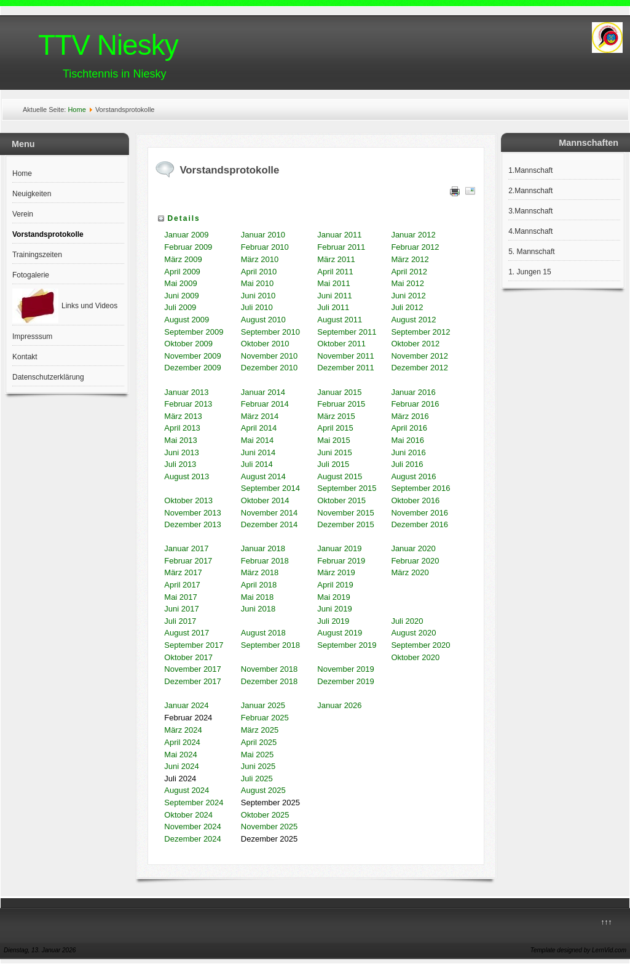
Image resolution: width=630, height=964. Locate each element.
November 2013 (192, 512)
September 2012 (420, 332)
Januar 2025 (263, 705)
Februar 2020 (415, 560)
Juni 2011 (334, 295)
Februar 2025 (265, 717)
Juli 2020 (407, 621)
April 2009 (182, 271)
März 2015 (336, 416)
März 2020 (409, 572)
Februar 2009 (188, 247)
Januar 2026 (339, 705)
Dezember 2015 (345, 524)
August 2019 (339, 632)
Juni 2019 (334, 608)
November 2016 (419, 512)
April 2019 (335, 584)
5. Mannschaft (531, 251)
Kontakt (24, 357)
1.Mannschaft (530, 170)
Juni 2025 (258, 766)
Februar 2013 (188, 403)
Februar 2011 (341, 247)
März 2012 (409, 259)
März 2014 (259, 416)
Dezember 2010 (269, 367)
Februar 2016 (415, 403)
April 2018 (259, 584)
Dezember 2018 (269, 681)
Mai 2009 (180, 283)
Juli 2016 (407, 464)
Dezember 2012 (419, 367)
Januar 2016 (413, 392)
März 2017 (183, 572)
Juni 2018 (258, 608)
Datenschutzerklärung (48, 377)
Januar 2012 (413, 234)
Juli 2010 (257, 307)
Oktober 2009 (188, 343)
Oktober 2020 (415, 657)
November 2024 (192, 826)
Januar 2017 (186, 548)
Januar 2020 (413, 548)
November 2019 (345, 669)
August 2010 (263, 319)
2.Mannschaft (530, 190)
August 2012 (413, 319)
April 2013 (182, 427)
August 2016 (414, 476)
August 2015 (339, 476)
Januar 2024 (186, 705)
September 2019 (346, 645)
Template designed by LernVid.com (578, 950)
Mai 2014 (257, 440)
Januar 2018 (263, 548)
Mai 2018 (257, 597)
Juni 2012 (408, 295)
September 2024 (193, 802)
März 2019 (336, 572)
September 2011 (346, 332)
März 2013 (183, 416)
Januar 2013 (186, 392)
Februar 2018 (265, 560)
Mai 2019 (333, 597)
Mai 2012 (407, 283)
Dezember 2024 (192, 838)
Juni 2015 (334, 452)
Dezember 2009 (192, 367)
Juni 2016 (408, 452)
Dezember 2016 (419, 524)
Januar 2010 (263, 234)
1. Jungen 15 (529, 272)
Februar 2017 (188, 560)
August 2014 (263, 476)
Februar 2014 (265, 403)
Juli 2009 (180, 307)
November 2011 (345, 356)
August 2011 (339, 319)
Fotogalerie (30, 275)
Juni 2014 (258, 452)
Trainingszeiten (37, 254)
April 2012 (409, 271)
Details (183, 218)
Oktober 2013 (188, 500)
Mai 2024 (180, 754)
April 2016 (409, 427)
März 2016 (409, 416)
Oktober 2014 (265, 500)
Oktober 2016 (415, 500)
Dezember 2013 (192, 524)
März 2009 (183, 259)
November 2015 (345, 512)
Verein (22, 214)
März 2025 (259, 730)
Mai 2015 (334, 440)
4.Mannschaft (530, 231)
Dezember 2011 (345, 367)
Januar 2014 (263, 392)
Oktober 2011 (341, 343)
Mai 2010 (257, 283)
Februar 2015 (341, 403)
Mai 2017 (180, 597)
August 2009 (186, 319)
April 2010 (259, 271)
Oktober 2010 (265, 343)
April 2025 (259, 742)
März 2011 (336, 259)
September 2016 (420, 488)
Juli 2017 (180, 621)
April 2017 (182, 584)
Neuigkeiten (31, 193)
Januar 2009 (186, 234)
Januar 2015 (339, 392)
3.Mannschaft (530, 211)
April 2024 (182, 742)
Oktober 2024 (188, 814)
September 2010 (270, 332)
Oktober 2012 (415, 343)
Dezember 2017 (192, 681)
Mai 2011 (333, 283)
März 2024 (183, 730)
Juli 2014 (257, 464)
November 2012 (419, 356)
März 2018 (259, 572)
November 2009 (192, 356)
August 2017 (186, 632)
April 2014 (259, 427)
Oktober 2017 (188, 657)
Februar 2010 (265, 247)
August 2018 (263, 632)
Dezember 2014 (269, 524)
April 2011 (335, 271)
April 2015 (335, 427)
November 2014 (269, 512)
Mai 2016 (407, 440)
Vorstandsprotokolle (48, 234)
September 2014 (270, 488)
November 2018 (269, 669)
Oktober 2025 (265, 814)
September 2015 (346, 488)
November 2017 (192, 669)
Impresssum (32, 336)
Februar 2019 (341, 560)
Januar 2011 (339, 234)
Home (76, 109)
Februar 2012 (415, 247)
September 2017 (193, 645)
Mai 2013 (180, 440)
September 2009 (193, 332)
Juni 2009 (181, 295)
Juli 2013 (180, 464)
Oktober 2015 (341, 500)
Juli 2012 (407, 307)
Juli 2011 (333, 307)
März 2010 (259, 259)
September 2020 (420, 645)
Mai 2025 (257, 754)
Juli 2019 (333, 621)
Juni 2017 (181, 608)
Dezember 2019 (345, 681)
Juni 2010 (258, 295)
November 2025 (269, 826)
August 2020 (413, 632)
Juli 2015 (334, 464)
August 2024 (186, 790)
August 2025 (263, 790)
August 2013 (186, 476)
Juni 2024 (181, 766)
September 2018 (270, 645)
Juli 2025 (257, 778)
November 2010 (269, 356)
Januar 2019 (339, 548)
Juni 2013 (181, 452)
